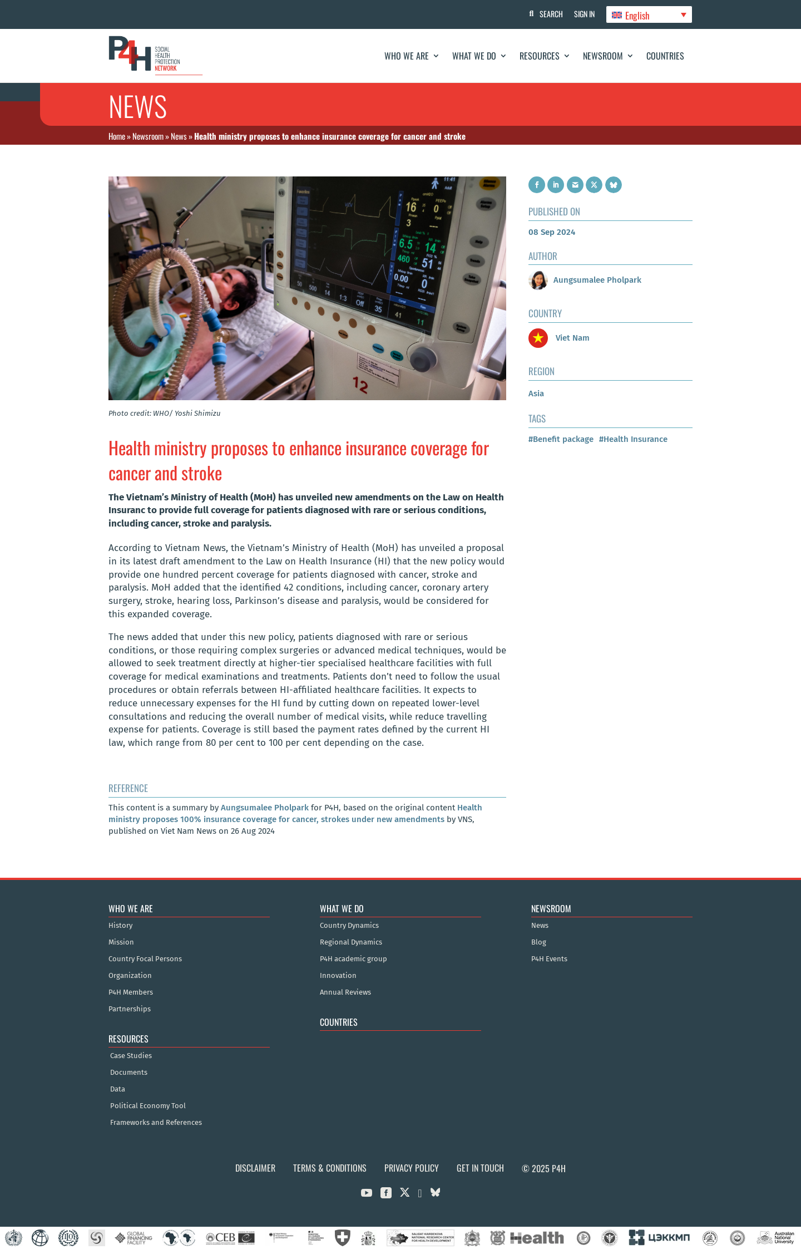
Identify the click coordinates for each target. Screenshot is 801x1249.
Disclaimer (255, 1167)
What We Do (474, 55)
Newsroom (603, 55)
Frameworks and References (156, 1123)
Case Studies (131, 1056)
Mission (121, 942)
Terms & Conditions (330, 1167)
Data (117, 1089)
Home (116, 136)
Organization (130, 976)
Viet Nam (559, 338)
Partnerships (129, 1009)
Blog (538, 942)
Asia (536, 394)
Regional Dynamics (351, 942)
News (179, 136)
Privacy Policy (411, 1167)
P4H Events (549, 959)
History (120, 926)
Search (551, 13)
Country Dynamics (349, 926)
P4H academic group (353, 959)
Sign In (584, 13)
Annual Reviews (345, 992)
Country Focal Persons (145, 959)
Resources (540, 55)
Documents (128, 1072)
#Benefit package (561, 439)
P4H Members (130, 992)
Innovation (338, 976)
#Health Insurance (633, 439)
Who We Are (406, 55)
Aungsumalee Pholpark (265, 808)
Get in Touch (480, 1167)
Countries (665, 55)
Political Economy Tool (148, 1106)
